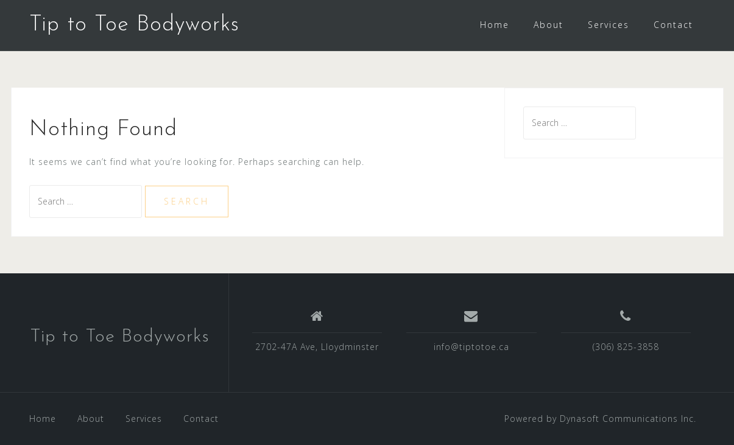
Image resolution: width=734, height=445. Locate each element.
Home (494, 24)
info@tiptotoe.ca (471, 346)
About (548, 24)
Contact (673, 24)
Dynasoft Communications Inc (627, 418)
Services (608, 24)
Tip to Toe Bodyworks (134, 25)
